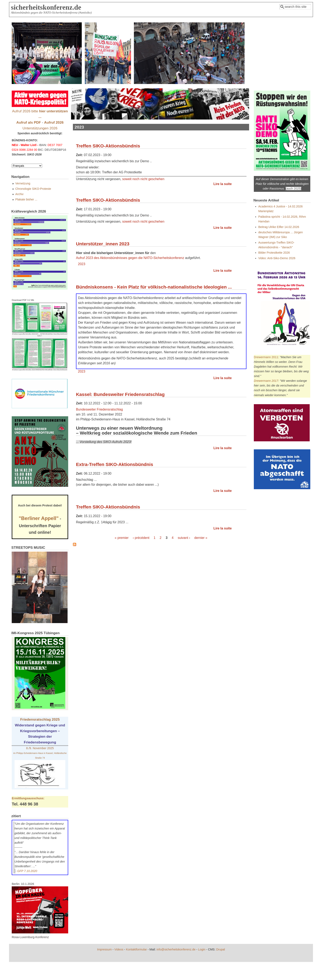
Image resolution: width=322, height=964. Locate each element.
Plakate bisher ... (26, 199)
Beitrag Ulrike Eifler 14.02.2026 (278, 227)
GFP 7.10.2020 (27, 871)
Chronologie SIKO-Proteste (33, 188)
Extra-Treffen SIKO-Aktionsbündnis (114, 464)
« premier (122, 538)
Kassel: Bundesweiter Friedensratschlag (120, 394)
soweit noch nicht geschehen (143, 179)
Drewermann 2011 (266, 357)
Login (201, 949)
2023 (81, 264)
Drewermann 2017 (266, 380)
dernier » (200, 538)
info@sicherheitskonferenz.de (176, 949)
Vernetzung (22, 183)
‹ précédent (141, 538)
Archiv (19, 194)
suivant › (184, 538)
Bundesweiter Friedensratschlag (99, 409)
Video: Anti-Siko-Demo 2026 (277, 258)
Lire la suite (222, 184)
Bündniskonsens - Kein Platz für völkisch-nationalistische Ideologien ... (154, 287)
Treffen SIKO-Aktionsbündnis (108, 145)
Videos (118, 949)
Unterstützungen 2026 (40, 128)
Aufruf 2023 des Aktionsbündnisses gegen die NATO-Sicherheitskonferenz (130, 258)
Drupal (220, 949)
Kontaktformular (136, 949)
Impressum (104, 949)
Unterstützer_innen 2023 (102, 243)
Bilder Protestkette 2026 (274, 252)
